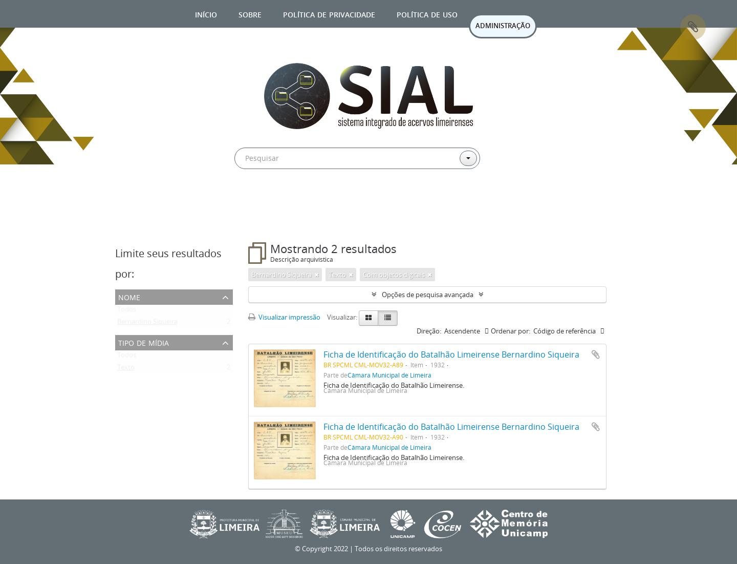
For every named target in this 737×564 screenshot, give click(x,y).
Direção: (429, 331)
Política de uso (427, 13)
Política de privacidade (329, 13)
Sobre (250, 13)
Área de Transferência (693, 27)
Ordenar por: (510, 331)
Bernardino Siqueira (147, 323)
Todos (126, 311)
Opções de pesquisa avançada (427, 294)
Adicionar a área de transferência (596, 354)
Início (206, 13)
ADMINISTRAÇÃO (502, 25)
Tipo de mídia (143, 342)
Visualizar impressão (284, 317)
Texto (126, 369)
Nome (129, 296)
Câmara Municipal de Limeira (389, 375)
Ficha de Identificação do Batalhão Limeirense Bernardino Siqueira (451, 354)
